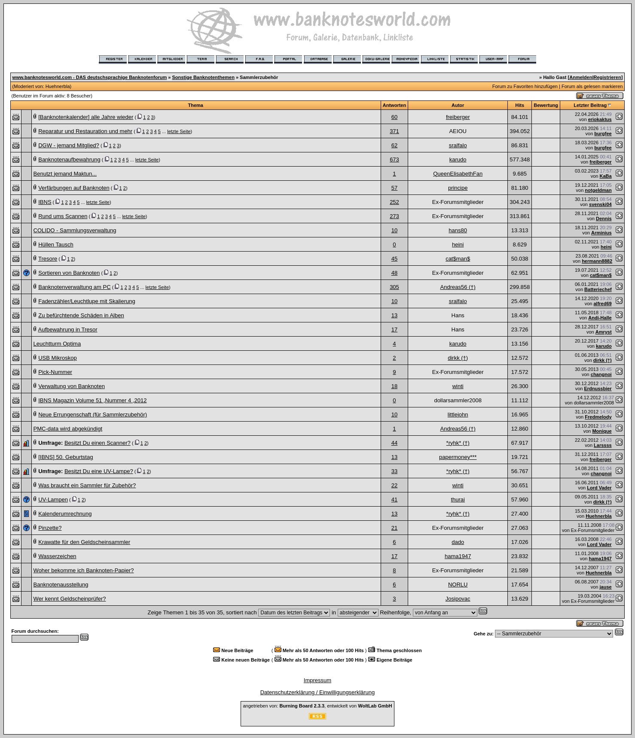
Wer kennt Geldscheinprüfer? (70, 598)
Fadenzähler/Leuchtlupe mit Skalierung (86, 301)
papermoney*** (457, 457)
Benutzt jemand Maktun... (65, 173)
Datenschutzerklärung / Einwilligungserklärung (317, 692)
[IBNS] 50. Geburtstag (65, 457)
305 (394, 287)
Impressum (317, 680)
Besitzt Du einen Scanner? (97, 443)
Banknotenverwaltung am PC (74, 287)
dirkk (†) (458, 358)
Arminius (601, 232)
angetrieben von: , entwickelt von (317, 705)
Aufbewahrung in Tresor (68, 329)
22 (394, 485)
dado (458, 542)
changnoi (601, 374)
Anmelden (580, 77)
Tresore (47, 258)
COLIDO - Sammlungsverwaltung (75, 230)
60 (394, 117)
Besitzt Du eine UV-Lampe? (98, 471)
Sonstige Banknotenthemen (203, 77)
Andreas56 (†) (458, 287)
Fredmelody (598, 416)
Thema (195, 105)
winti (458, 386)
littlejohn (458, 414)
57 (394, 188)
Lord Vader (599, 487)
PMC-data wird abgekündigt (68, 428)
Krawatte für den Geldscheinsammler (84, 542)
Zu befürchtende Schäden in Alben (81, 315)
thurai (458, 499)
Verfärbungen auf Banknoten (74, 188)
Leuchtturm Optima (57, 343)
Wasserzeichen (57, 556)
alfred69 (602, 303)
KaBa (606, 176)
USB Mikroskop (57, 358)
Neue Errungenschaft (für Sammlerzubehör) (92, 414)
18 (394, 386)
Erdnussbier (597, 388)
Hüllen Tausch (55, 244)
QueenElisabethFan (457, 173)
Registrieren (607, 77)
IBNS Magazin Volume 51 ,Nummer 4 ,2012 (92, 400)
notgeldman (598, 190)
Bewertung (546, 105)
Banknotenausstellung (61, 584)
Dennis (604, 218)
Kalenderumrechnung (65, 513)
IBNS (44, 202)
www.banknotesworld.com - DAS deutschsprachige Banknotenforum (89, 77)
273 (394, 216)
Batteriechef (598, 289)
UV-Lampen (53, 499)
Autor (458, 105)
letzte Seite (178, 131)
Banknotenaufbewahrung (69, 159)
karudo (458, 159)
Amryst (603, 331)
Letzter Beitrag (590, 105)
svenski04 (600, 204)
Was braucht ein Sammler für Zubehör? (87, 485)
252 (394, 202)
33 (394, 471)
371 (394, 131)
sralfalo (458, 145)
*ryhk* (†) (458, 443)
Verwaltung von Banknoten (71, 386)
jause (606, 586)
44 (394, 443)
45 (394, 258)
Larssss (603, 445)
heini (458, 244)
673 (394, 159)
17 (394, 329)
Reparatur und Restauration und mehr (85, 131)
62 (394, 145)
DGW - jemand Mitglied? (68, 145)
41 (394, 499)
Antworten (394, 105)
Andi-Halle (599, 317)
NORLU (458, 584)
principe (458, 188)
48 (394, 273)
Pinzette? (49, 528)
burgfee (602, 133)
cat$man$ (458, 258)
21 (394, 528)
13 (394, 315)
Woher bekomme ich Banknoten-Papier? (84, 570)
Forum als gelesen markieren (592, 86)
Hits (519, 105)
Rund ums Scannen (62, 216)
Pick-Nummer (55, 372)
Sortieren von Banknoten (69, 273)
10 (394, 230)
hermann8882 (597, 261)
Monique (601, 431)
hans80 (458, 230)
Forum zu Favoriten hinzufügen (525, 86)
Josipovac (458, 598)
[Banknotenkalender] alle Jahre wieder (85, 117)
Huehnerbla (58, 86)
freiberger (458, 117)
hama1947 (458, 556)
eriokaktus (600, 119)
